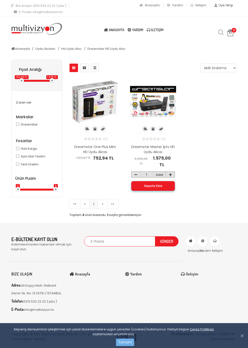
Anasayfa (150, 5)
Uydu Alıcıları (45, 48)
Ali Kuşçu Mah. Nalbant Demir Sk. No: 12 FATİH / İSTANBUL (36, 289)
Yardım (175, 5)
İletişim (198, 5)
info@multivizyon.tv (38, 12)
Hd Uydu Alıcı (71, 48)
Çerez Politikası (202, 329)
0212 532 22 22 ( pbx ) (38, 5)
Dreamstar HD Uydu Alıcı (106, 48)
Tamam (125, 342)
